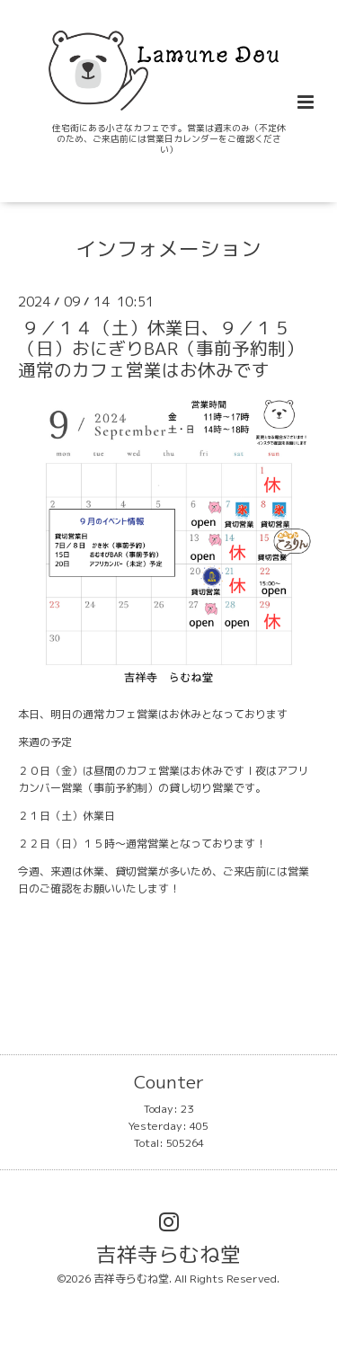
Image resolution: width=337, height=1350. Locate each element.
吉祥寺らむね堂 (168, 1253)
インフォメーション (168, 248)
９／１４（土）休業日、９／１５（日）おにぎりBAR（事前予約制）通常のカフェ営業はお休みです (161, 348)
